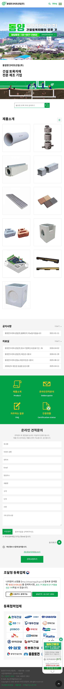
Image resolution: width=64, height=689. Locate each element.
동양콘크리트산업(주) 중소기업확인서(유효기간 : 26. (24, 348)
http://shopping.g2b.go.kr (32, 582)
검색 (49, 3)
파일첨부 (7, 532)
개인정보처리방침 (7, 685)
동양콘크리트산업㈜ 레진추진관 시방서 (19, 360)
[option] (32, 30)
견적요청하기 (32, 559)
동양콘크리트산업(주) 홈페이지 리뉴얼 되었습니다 (23, 333)
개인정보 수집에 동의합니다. (16, 547)
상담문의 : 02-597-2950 (45, 594)
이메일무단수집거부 (29, 685)
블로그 (55, 3)
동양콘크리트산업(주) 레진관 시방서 (18, 354)
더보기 (57, 326)
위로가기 (58, 683)
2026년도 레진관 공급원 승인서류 (17, 366)
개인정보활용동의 (51, 659)
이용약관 (18, 685)
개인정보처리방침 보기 (32, 552)
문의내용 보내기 (52, 668)
